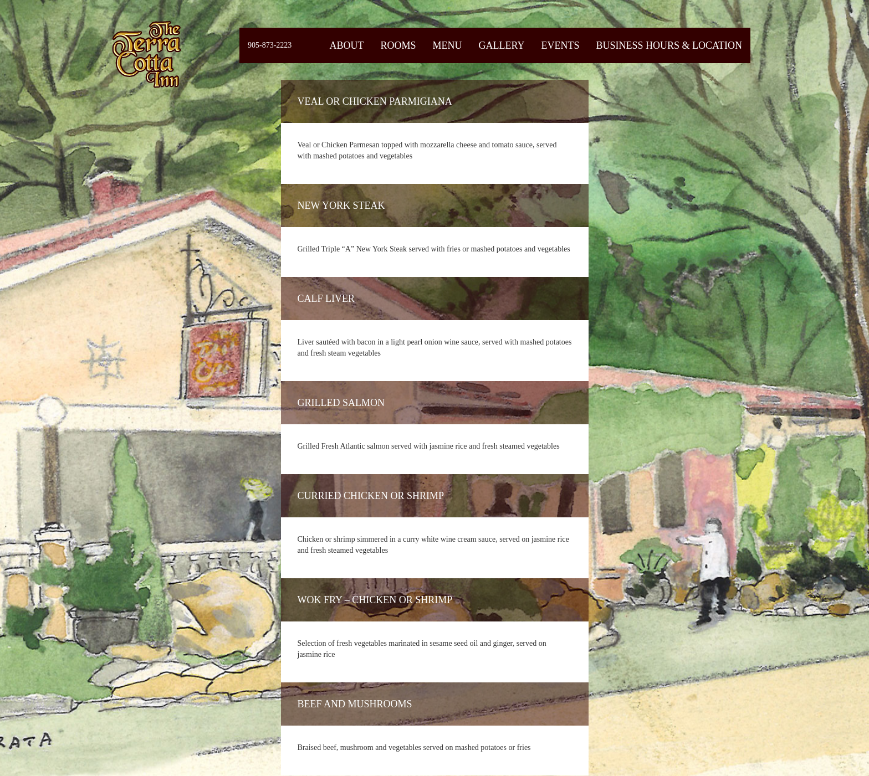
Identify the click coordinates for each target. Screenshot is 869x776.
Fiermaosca (145, 54)
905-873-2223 (270, 45)
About (346, 45)
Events (560, 45)
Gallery (501, 45)
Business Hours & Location (669, 45)
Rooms (398, 45)
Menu (447, 45)
